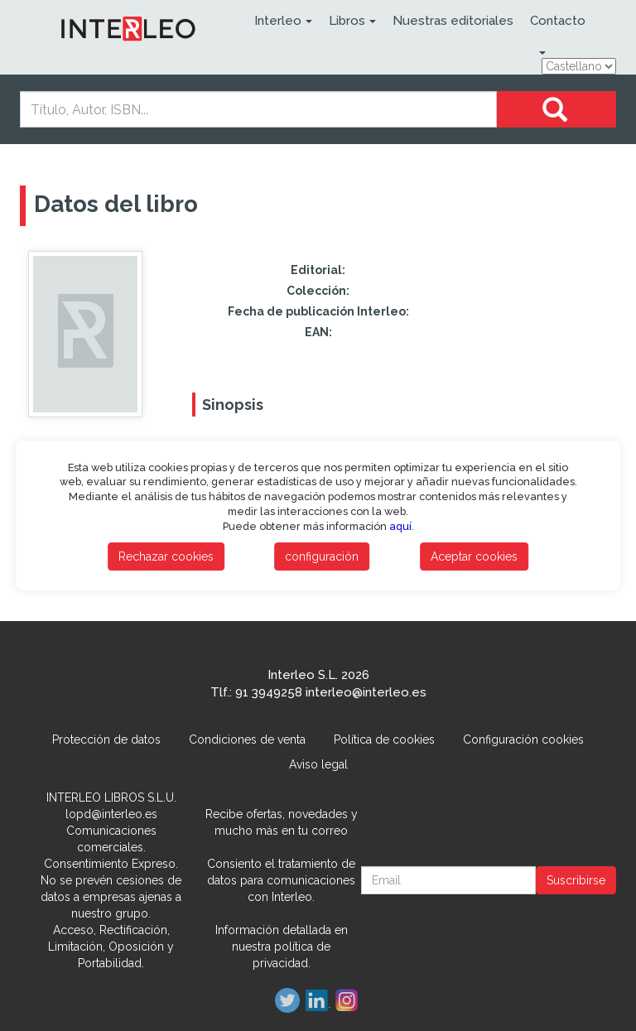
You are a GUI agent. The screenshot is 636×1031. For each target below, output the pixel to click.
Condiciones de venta (247, 739)
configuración (322, 556)
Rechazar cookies (166, 556)
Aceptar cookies (474, 556)
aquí (400, 526)
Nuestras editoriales (453, 20)
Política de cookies (384, 739)
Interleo (283, 20)
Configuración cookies (523, 739)
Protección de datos (106, 739)
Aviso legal (318, 764)
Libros (352, 20)
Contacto (557, 20)
